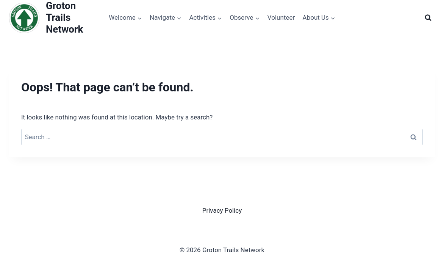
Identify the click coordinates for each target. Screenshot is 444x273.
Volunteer (281, 17)
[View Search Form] (428, 18)
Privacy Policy (222, 210)
